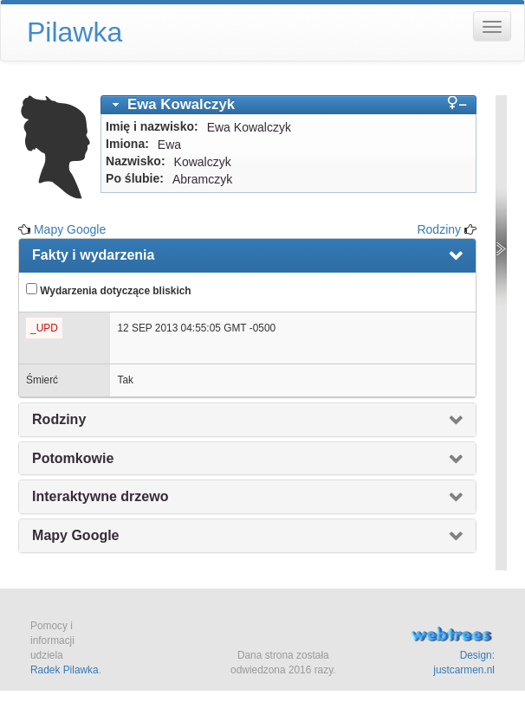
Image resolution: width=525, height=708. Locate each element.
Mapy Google (70, 229)
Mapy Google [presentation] (75, 535)
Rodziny (439, 229)
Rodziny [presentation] (59, 419)
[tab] (288, 104)
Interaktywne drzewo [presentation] (100, 496)
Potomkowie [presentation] (72, 458)
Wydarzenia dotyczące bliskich (108, 290)
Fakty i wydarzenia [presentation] (93, 255)
